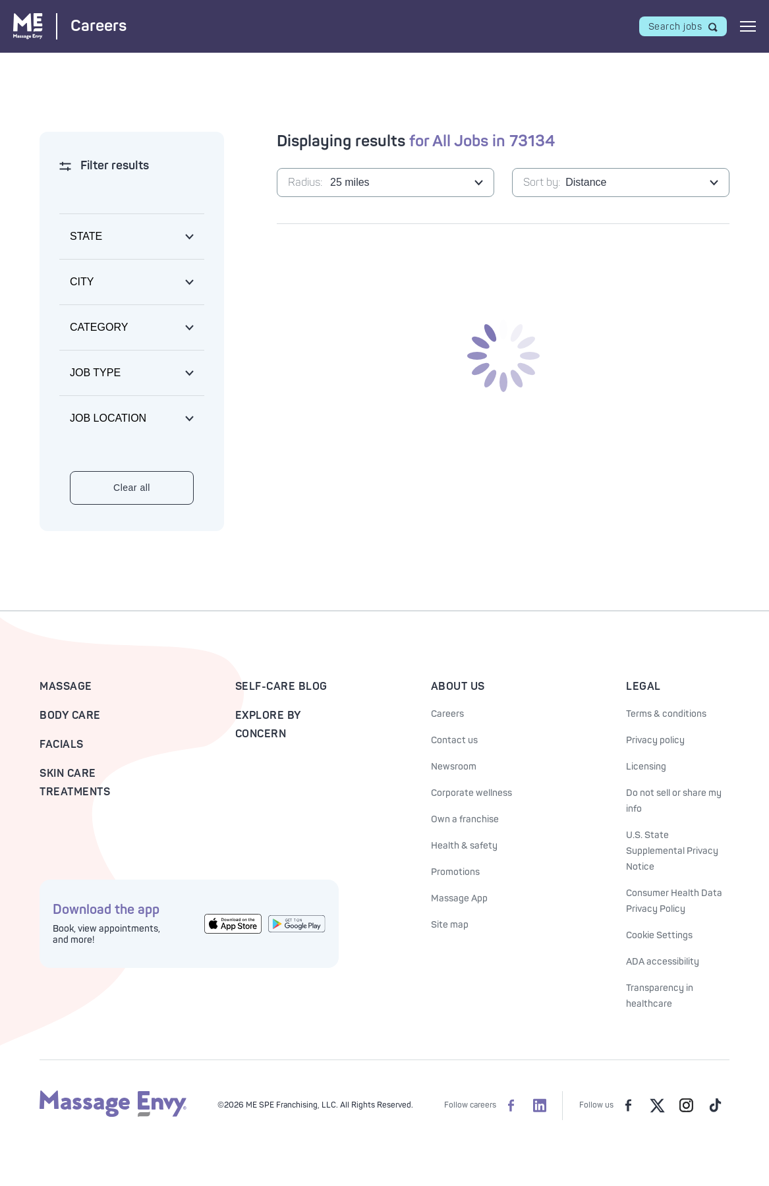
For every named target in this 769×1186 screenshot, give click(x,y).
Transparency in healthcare (659, 995)
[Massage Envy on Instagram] (685, 1105)
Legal (643, 686)
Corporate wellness (471, 793)
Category (99, 327)
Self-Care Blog (281, 686)
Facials (62, 744)
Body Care (70, 715)
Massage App (459, 898)
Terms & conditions (666, 714)
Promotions (455, 872)
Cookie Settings (659, 935)
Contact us (454, 740)
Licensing (646, 766)
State (86, 236)
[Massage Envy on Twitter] (656, 1105)
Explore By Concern (268, 725)
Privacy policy (655, 740)
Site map (450, 924)
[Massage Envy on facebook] (627, 1105)
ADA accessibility (662, 961)
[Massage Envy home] (113, 1114)
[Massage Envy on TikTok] (714, 1105)
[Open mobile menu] (748, 26)
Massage (66, 686)
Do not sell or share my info (674, 800)
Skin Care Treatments (75, 783)
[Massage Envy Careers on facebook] (510, 1105)
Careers (447, 714)
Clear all (131, 487)
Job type (95, 372)
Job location (108, 418)
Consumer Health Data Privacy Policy (674, 901)
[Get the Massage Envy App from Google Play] (297, 923)
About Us (458, 686)
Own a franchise (465, 819)
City (82, 281)
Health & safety (464, 845)
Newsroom (453, 766)
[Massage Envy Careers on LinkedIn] (539, 1105)
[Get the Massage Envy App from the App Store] (233, 923)
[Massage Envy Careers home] (70, 26)
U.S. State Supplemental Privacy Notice (672, 851)
